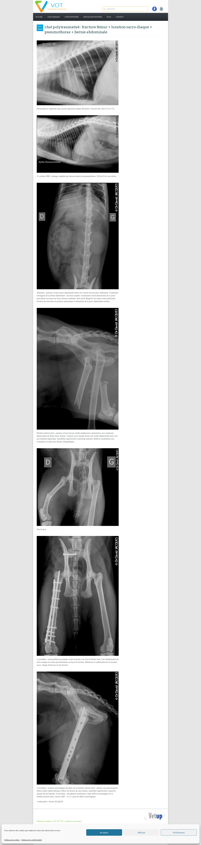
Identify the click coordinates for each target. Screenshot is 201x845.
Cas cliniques (53, 17)
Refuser (141, 832)
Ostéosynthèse (72, 17)
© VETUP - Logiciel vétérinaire (68, 821)
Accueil (39, 17)
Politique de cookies (12, 840)
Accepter (104, 832)
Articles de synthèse (92, 17)
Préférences (179, 832)
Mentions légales (44, 821)
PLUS (109, 17)
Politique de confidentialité (31, 840)
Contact (120, 17)
